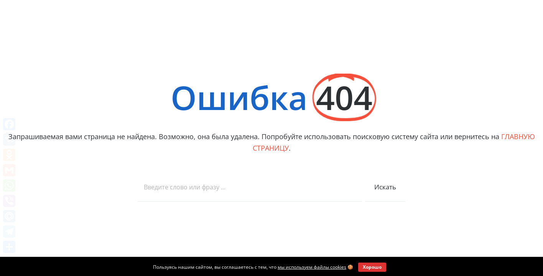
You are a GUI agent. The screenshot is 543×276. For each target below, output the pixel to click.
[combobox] (250, 187)
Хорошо (372, 267)
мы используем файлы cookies (312, 267)
